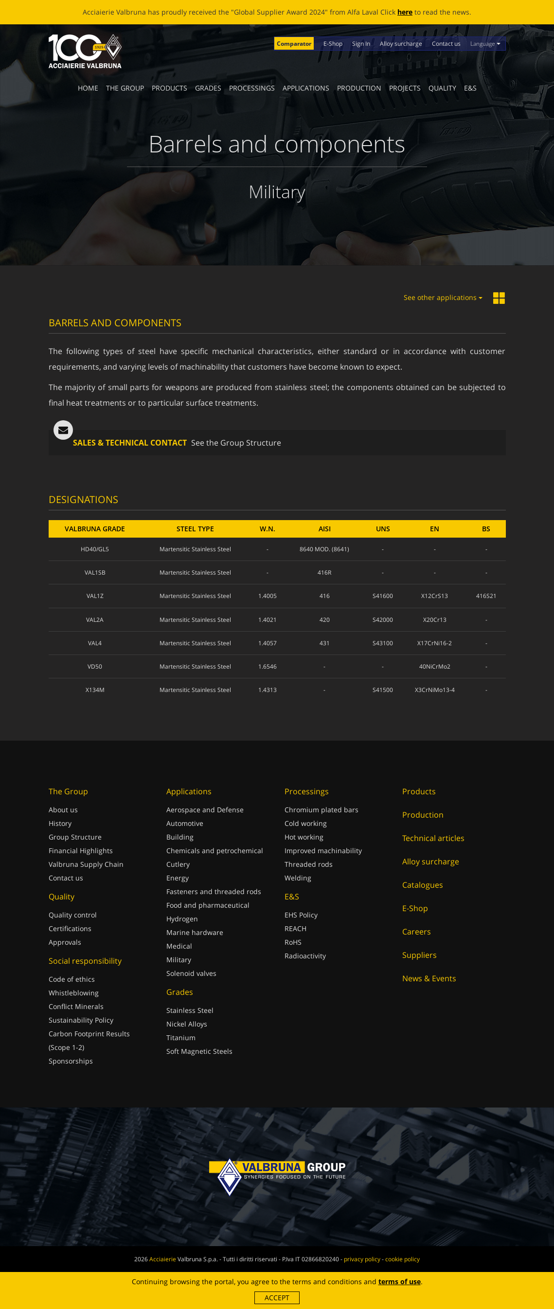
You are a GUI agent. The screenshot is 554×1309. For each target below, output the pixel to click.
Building (180, 837)
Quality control (73, 914)
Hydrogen (182, 918)
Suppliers (419, 955)
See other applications (443, 297)
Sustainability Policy (81, 1020)
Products (169, 88)
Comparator (294, 43)
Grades (208, 88)
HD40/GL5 (95, 549)
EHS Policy (301, 914)
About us (63, 809)
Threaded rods (309, 864)
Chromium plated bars (321, 809)
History (60, 823)
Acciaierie (162, 1259)
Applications (306, 88)
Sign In (361, 43)
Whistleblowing (74, 992)
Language (485, 43)
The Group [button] (125, 88)
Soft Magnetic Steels (199, 1051)
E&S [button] (470, 88)
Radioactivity (305, 955)
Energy (177, 877)
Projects (405, 88)
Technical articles (433, 838)
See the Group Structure (236, 442)
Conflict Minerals (76, 1006)
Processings (252, 88)
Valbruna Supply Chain (86, 864)
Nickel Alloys (186, 1023)
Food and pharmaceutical (208, 905)
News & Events (429, 978)
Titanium (181, 1037)
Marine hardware (194, 932)
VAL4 (95, 643)
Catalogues (422, 884)
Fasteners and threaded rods (213, 891)
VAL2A (95, 620)
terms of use (399, 1281)
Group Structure (75, 837)
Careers (416, 931)
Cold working (306, 823)
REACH (295, 928)
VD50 (95, 666)
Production (359, 88)
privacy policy (362, 1259)
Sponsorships (71, 1061)
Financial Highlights (81, 850)
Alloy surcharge (401, 43)
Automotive (184, 823)
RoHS (293, 942)
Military (178, 959)
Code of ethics (72, 979)
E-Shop (332, 43)
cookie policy (402, 1259)
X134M (95, 690)
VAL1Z (95, 596)
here (404, 12)
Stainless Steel (190, 1010)
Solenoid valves (191, 973)
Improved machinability (323, 850)
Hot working (304, 837)
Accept (277, 1297)
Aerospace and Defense (205, 809)
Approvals (65, 942)
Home (88, 88)
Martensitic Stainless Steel (195, 549)
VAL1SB (95, 572)
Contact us (446, 43)
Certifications (70, 928)
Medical (179, 946)
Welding (298, 877)
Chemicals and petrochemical (214, 850)
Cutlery (178, 864)
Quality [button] (442, 88)
